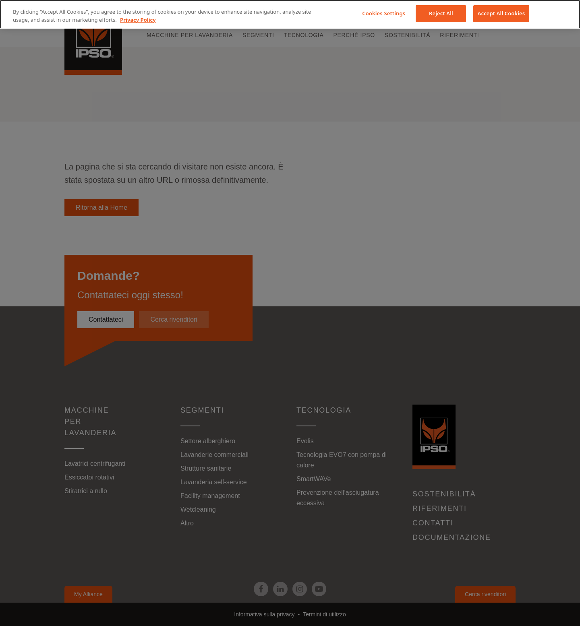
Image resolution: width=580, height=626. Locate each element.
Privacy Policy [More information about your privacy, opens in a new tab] (138, 19)
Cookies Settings (383, 13)
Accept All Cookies (501, 13)
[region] (290, 14)
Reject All (441, 13)
